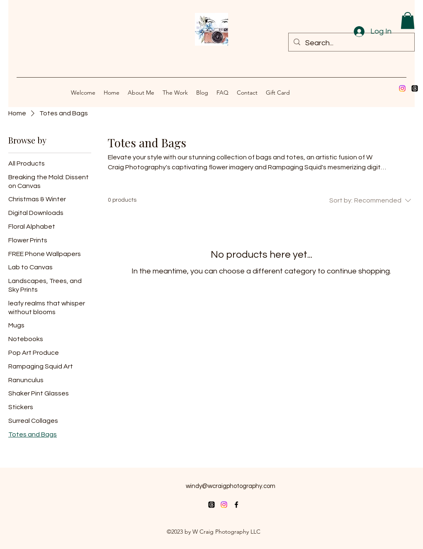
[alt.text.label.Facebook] (236, 504)
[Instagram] (402, 88)
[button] (408, 20)
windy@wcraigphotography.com (230, 486)
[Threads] (415, 88)
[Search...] (351, 43)
